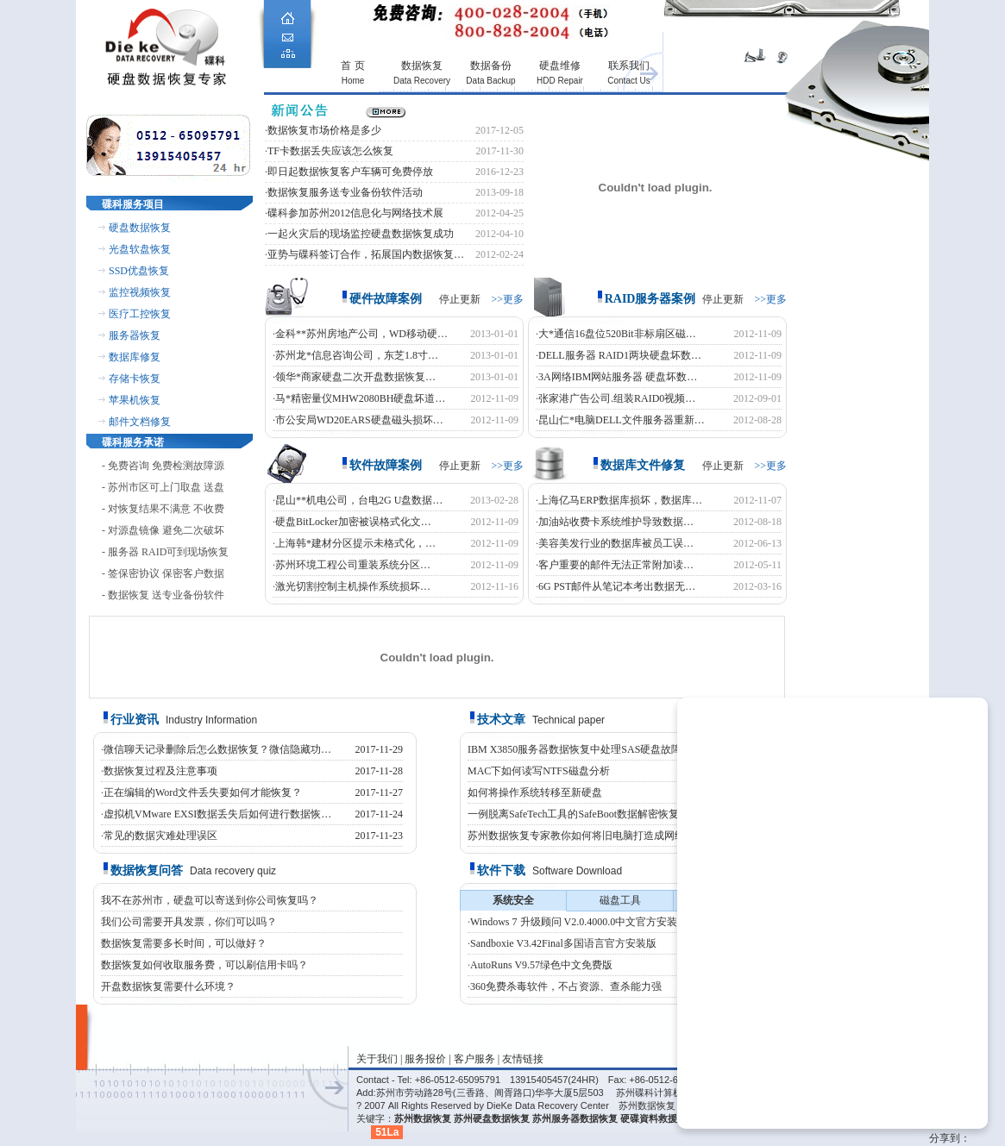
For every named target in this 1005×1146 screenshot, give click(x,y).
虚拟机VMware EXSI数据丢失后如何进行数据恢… (217, 814)
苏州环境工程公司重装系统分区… (352, 565)
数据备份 (491, 65)
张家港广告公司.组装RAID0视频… (616, 398)
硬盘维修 (560, 65)
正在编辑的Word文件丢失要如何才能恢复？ (203, 792)
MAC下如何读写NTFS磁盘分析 (539, 771)
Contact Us (628, 80)
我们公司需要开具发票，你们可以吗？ (189, 922)
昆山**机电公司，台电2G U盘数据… (359, 500)
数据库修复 (134, 357)
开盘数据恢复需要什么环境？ (168, 986)
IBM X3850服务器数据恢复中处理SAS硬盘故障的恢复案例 (600, 749)
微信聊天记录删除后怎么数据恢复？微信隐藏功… (217, 749)
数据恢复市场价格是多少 (324, 130)
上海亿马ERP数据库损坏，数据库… (620, 500)
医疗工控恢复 (140, 314)
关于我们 (377, 1059)
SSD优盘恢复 (139, 271)
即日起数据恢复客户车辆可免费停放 (350, 172)
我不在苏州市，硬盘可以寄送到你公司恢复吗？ (209, 900)
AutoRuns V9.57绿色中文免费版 (541, 965)
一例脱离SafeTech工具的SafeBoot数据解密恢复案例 (584, 814)
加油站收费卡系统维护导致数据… (616, 522)
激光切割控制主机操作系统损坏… (352, 586)
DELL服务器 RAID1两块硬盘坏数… (619, 355)
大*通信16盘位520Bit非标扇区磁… (617, 334)
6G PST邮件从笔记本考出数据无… (616, 586)
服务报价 (425, 1059)
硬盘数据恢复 (140, 228)
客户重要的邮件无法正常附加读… (616, 565)
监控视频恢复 (140, 292)
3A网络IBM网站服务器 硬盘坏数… (617, 377)
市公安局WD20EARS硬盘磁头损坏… (359, 420)
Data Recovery (421, 80)
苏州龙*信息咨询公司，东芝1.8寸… (356, 355)
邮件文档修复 (140, 422)
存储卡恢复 (134, 379)
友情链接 (522, 1059)
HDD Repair (560, 80)
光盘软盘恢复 (140, 249)
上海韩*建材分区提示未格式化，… (355, 543)
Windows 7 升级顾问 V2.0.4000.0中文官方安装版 (579, 922)
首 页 (352, 65)
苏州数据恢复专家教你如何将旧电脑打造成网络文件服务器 (602, 836)
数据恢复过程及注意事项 (160, 771)
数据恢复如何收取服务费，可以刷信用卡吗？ (204, 965)
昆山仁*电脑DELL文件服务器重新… (621, 420)
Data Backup (490, 80)
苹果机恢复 (134, 400)
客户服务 (474, 1059)
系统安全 (513, 900)
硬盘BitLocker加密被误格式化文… (353, 522)
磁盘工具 (620, 900)
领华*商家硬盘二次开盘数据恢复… (355, 377)
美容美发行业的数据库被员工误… (616, 543)
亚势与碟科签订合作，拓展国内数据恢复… (365, 254)
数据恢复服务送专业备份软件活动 (345, 192)
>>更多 (507, 299)
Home (353, 80)
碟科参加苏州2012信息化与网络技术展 (355, 213)
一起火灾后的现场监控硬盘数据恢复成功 (360, 234)
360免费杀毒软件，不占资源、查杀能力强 (566, 986)
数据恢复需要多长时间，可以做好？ (184, 943)
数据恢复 (422, 65)
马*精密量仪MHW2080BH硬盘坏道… (360, 398)
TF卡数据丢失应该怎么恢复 (330, 151)
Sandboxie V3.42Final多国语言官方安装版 (563, 943)
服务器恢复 (134, 335)
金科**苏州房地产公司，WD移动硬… (361, 334)
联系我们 (629, 65)
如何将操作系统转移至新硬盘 (535, 792)
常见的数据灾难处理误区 (160, 836)
